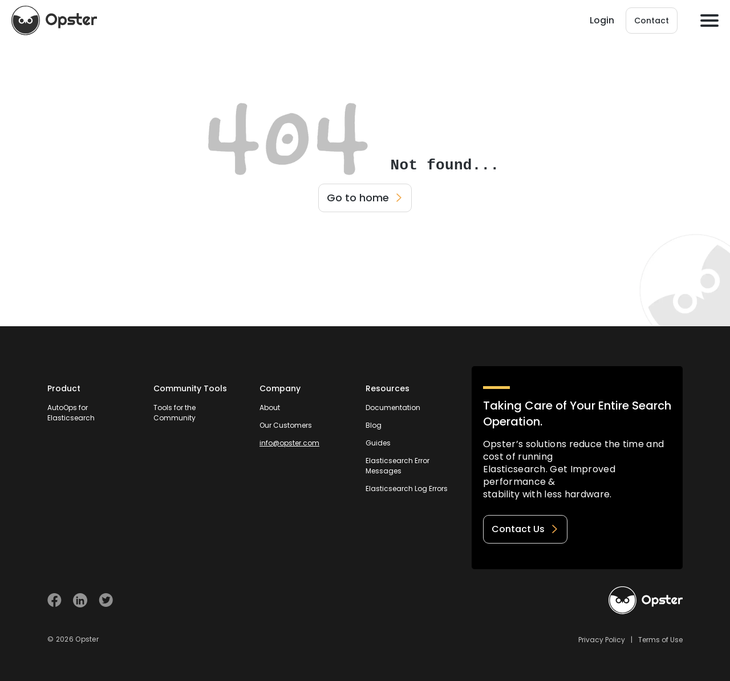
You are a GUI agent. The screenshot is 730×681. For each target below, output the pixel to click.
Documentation (393, 407)
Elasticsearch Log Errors (407, 488)
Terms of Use (660, 639)
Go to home (365, 197)
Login (602, 20)
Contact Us (525, 529)
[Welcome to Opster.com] (646, 600)
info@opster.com (289, 443)
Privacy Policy (601, 639)
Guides (378, 443)
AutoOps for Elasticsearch (71, 413)
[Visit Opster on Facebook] (54, 600)
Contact (651, 20)
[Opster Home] (54, 20)
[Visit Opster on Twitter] (106, 600)
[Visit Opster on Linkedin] (80, 600)
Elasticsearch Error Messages (397, 466)
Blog (374, 425)
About (269, 407)
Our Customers (285, 425)
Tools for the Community (174, 413)
